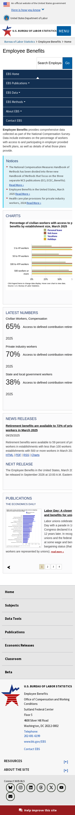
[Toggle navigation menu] (64, 31)
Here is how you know (25, 10)
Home (9, 592)
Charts (35, 455)
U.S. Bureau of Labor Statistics (34, 31)
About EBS (12, 111)
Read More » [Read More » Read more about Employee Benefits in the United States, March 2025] (22, 194)
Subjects (12, 605)
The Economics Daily (21, 504)
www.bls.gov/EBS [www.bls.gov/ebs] (35, 741)
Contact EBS (32, 749)
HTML (9, 455)
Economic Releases (19, 645)
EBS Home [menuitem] (12, 74)
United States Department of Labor (25, 18)
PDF (18, 455)
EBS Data (12, 92)
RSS (26, 455)
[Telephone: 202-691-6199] (49, 733)
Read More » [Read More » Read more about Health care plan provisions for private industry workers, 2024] (34, 203)
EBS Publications (16, 83)
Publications (15, 632)
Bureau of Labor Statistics (19, 41)
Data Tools (13, 618)
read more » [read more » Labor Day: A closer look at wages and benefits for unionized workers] (57, 551)
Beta (8, 672)
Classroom (13, 659)
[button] (66, 762)
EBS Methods (14, 102)
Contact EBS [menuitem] (14, 120)
